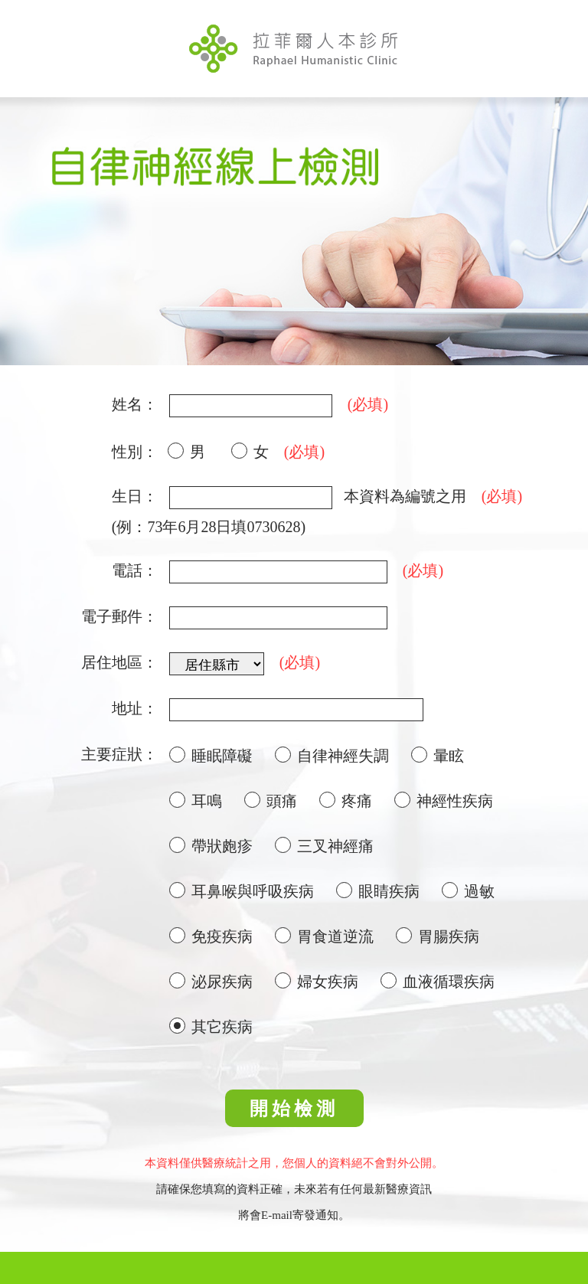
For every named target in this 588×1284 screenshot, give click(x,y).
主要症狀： (119, 754)
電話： (135, 570)
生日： (135, 496)
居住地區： (119, 662)
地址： (135, 708)
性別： (135, 451)
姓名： (135, 404)
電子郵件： (119, 616)
